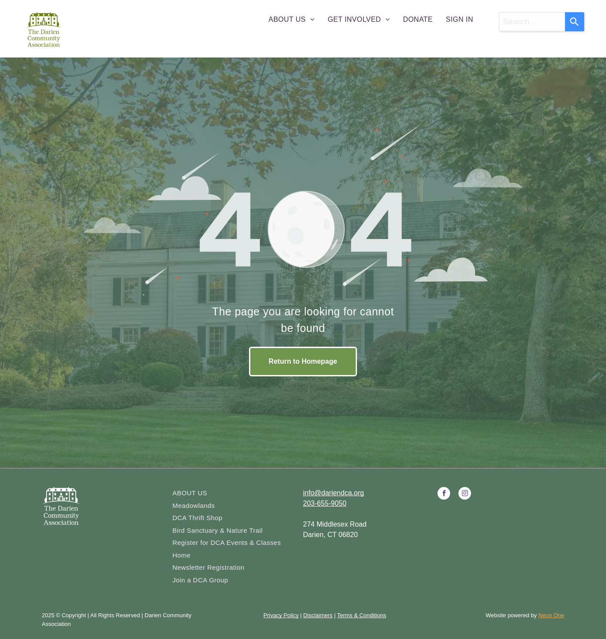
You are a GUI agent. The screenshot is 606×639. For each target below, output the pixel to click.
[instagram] (464, 494)
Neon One (551, 615)
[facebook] (444, 494)
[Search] (574, 21)
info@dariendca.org (333, 493)
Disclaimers (318, 615)
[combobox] (532, 21)
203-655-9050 (325, 503)
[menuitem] (291, 19)
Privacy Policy (281, 615)
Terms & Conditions (361, 615)
